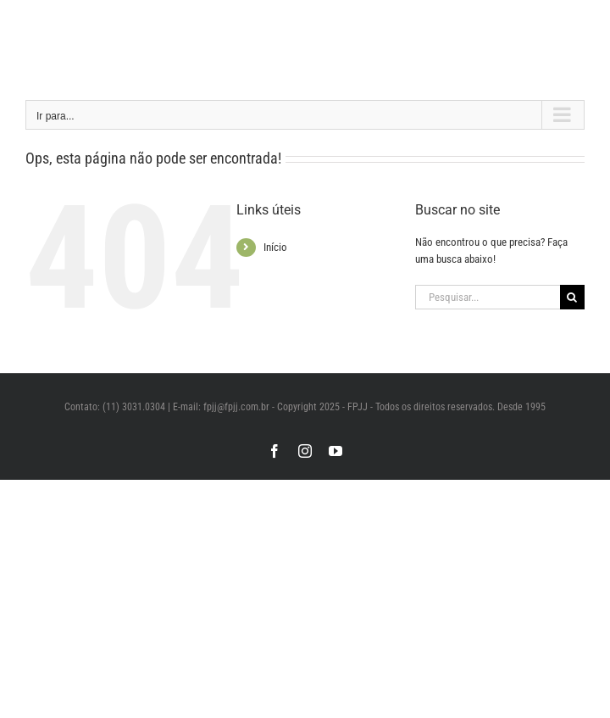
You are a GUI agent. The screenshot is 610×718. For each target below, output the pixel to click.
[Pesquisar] (572, 297)
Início (275, 247)
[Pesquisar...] (487, 297)
